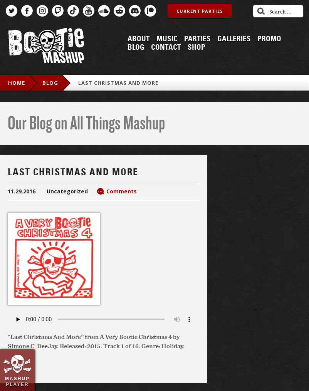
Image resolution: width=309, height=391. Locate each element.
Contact (166, 47)
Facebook (27, 11)
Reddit (119, 11)
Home (16, 82)
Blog (136, 47)
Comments (121, 191)
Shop (196, 47)
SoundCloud (104, 11)
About (139, 39)
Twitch (58, 11)
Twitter (11, 11)
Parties (197, 39)
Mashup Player (17, 381)
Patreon (150, 11)
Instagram (42, 11)
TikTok (73, 11)
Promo (269, 39)
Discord (135, 11)
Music (167, 39)
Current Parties (199, 11)
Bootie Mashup (46, 47)
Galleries (234, 39)
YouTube (88, 11)
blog (50, 82)
